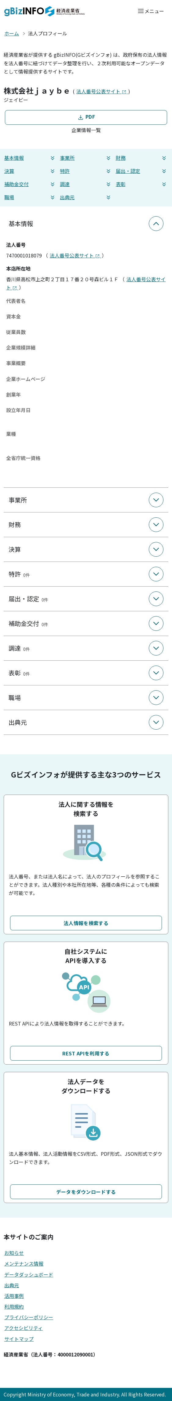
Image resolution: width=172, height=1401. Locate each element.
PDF (86, 117)
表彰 (142, 184)
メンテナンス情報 (23, 1263)
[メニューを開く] (151, 11)
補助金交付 (30, 184)
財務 (142, 158)
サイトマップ (19, 1338)
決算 (30, 171)
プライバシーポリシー (28, 1317)
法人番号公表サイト (102, 91)
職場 (30, 197)
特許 (86, 171)
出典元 (86, 197)
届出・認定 (142, 171)
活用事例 (14, 1295)
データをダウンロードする (86, 1191)
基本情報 (30, 158)
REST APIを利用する (85, 1053)
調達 (86, 184)
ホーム (11, 33)
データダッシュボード (28, 1274)
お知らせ (14, 1252)
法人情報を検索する (86, 923)
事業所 (86, 158)
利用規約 (14, 1306)
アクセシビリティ (23, 1327)
